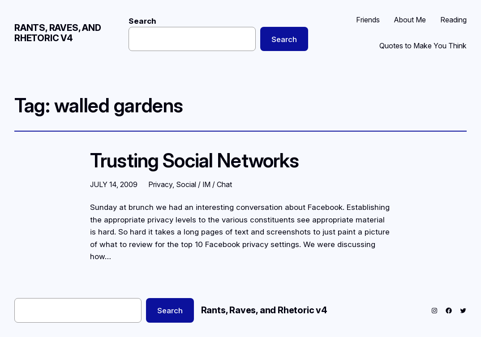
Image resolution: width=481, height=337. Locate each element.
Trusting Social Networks (194, 160)
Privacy (160, 184)
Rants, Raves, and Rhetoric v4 (57, 32)
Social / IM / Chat (204, 184)
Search (142, 21)
